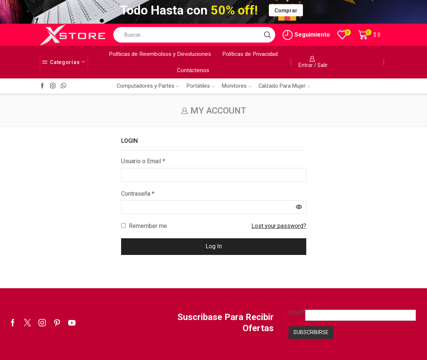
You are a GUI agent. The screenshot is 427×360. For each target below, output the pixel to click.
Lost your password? (278, 225)
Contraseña (137, 193)
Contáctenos (193, 70)
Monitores (236, 86)
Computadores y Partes (148, 86)
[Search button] (267, 35)
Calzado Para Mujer (284, 86)
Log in (214, 246)
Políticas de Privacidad (250, 54)
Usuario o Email (143, 161)
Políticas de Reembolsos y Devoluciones (160, 54)
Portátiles (200, 86)
